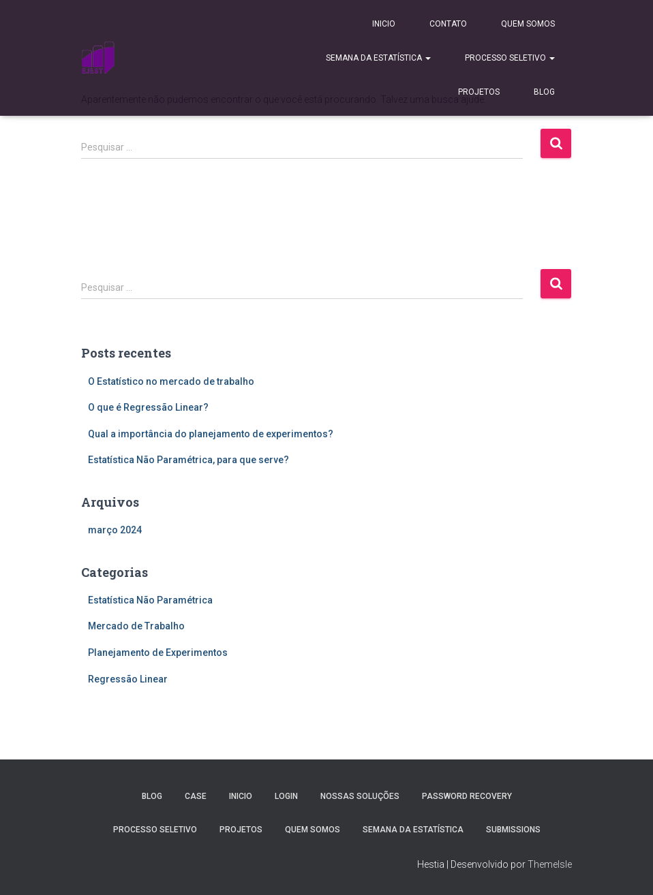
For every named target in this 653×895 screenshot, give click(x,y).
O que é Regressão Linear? (148, 407)
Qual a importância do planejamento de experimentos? (210, 433)
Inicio (383, 24)
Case (196, 796)
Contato (448, 24)
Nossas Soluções (359, 796)
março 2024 (115, 529)
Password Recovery (467, 796)
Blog (544, 92)
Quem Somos (528, 24)
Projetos (479, 92)
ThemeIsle (550, 864)
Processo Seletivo (510, 58)
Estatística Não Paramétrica (150, 600)
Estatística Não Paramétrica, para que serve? (188, 459)
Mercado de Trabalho (136, 626)
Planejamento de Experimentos (158, 652)
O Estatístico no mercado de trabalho (171, 381)
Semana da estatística (378, 58)
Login (286, 796)
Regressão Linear (128, 679)
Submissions (513, 829)
